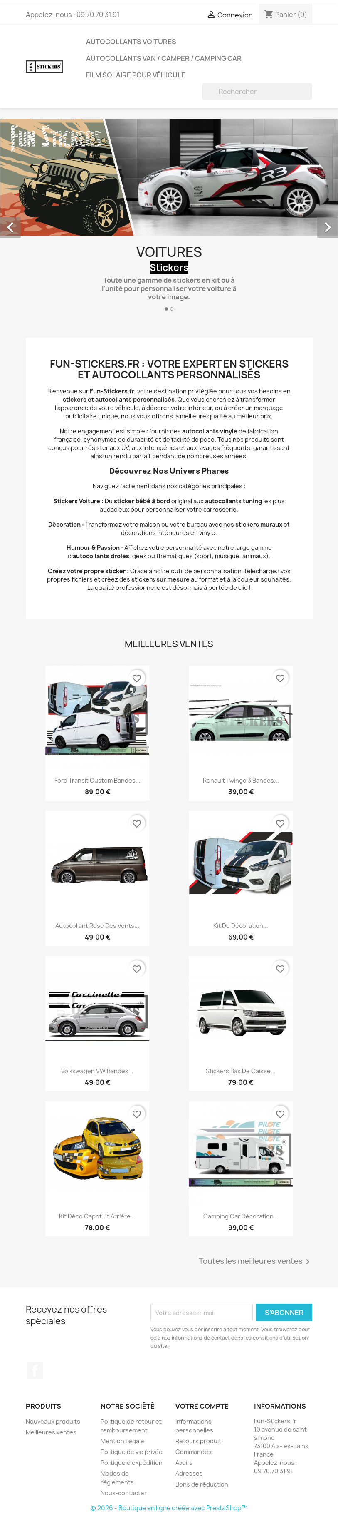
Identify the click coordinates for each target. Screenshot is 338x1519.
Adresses (189, 1473)
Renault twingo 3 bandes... (241, 780)
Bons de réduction (201, 1484)
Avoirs (184, 1463)
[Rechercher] (257, 91)
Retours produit (198, 1441)
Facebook (35, 1370)
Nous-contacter (124, 1493)
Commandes (193, 1452)
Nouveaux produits (53, 1421)
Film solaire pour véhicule (135, 75)
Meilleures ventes (51, 1432)
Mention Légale (122, 1441)
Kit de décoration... (240, 926)
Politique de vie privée (132, 1452)
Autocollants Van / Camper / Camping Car (164, 58)
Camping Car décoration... (241, 1216)
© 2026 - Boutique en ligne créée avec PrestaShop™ (169, 1508)
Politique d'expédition (132, 1463)
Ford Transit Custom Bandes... (97, 780)
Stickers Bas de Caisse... (241, 1071)
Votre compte (202, 1406)
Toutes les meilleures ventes (256, 1262)
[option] (169, 218)
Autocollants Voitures (131, 41)
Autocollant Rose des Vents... (97, 926)
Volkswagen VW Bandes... (97, 1071)
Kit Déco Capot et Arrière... (97, 1216)
